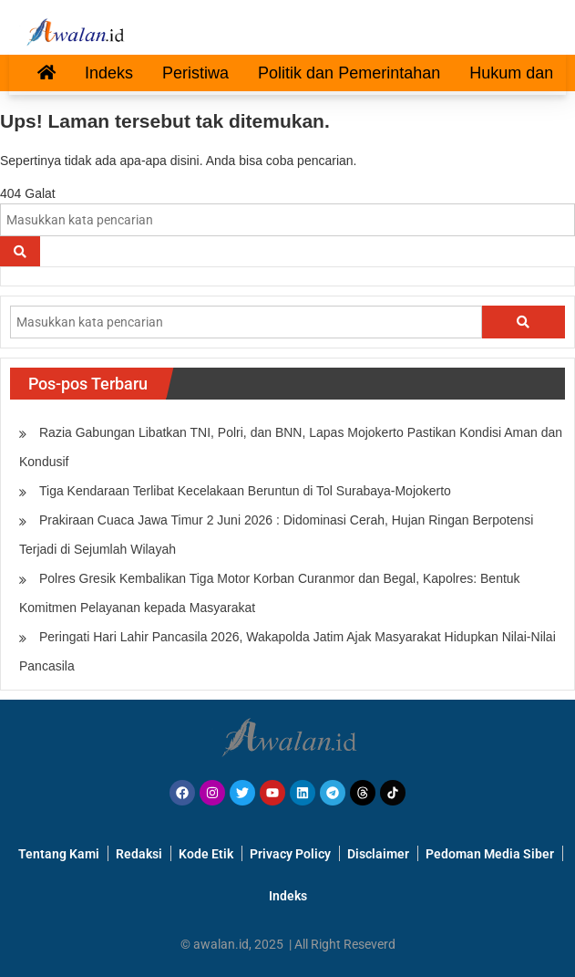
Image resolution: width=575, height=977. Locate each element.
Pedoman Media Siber (490, 854)
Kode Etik (206, 854)
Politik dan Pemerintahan (349, 73)
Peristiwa (195, 73)
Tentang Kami (58, 854)
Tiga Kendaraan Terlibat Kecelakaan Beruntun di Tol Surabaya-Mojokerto (245, 490)
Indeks (109, 73)
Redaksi (139, 854)
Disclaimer (378, 854)
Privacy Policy (290, 854)
